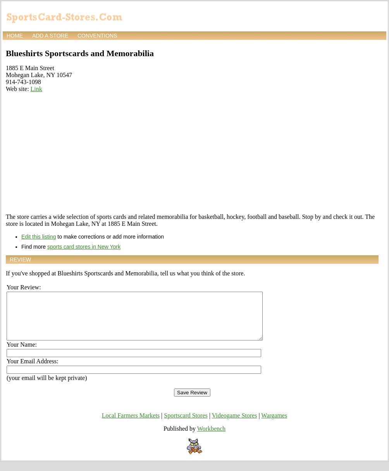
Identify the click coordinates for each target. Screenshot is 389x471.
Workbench (211, 438)
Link (36, 89)
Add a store (50, 36)
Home (15, 36)
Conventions (97, 36)
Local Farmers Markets (131, 424)
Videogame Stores (234, 424)
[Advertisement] (192, 153)
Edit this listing (38, 237)
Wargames (274, 424)
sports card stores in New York (83, 247)
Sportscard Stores (185, 424)
